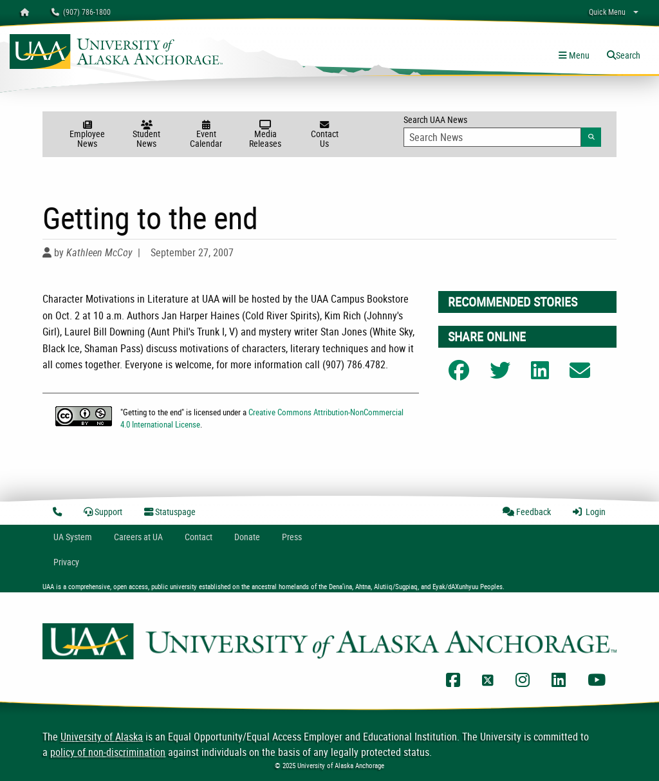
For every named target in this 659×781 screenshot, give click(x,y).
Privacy (66, 562)
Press (292, 537)
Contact (198, 537)
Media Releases (265, 134)
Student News (146, 134)
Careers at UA (138, 537)
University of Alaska (101, 736)
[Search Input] (492, 137)
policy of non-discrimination (107, 752)
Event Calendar (206, 134)
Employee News (87, 134)
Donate (247, 537)
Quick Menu (607, 11)
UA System (72, 537)
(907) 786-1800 (81, 11)
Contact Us (324, 134)
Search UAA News (502, 130)
